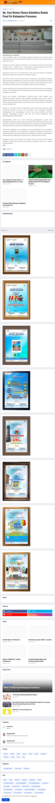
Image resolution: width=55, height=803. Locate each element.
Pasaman (11, 9)
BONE (10, 780)
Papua (12, 757)
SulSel (30, 754)
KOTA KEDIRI (18, 789)
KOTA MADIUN (7, 792)
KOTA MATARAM (39, 792)
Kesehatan (43, 754)
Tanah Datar (18, 768)
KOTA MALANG (17, 792)
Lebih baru (4, 230)
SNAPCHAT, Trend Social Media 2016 (22, 709)
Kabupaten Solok (8, 768)
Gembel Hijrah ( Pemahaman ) (11, 640)
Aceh (18, 757)
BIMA (5, 780)
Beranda (5, 9)
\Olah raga (26, 768)
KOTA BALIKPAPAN (8, 783)
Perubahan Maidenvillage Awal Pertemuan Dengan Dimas (37, 660)
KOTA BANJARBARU (21, 783)
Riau (23, 757)
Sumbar (6, 754)
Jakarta (12, 754)
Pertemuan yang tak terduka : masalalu (40, 640)
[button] (2, 2)
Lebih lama (50, 230)
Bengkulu (6, 757)
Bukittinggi (32, 780)
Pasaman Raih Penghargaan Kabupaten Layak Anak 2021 (14, 204)
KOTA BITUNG (15, 786)
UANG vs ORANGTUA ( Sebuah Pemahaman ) (11, 660)
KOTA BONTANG (36, 786)
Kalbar (36, 754)
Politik (18, 754)
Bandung (17, 780)
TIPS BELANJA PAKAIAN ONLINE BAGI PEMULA (24, 695)
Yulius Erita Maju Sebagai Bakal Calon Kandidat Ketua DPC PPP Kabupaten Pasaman (39, 182)
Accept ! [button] (5, 799)
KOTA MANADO (28, 792)
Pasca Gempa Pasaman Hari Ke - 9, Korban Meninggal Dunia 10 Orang (13, 181)
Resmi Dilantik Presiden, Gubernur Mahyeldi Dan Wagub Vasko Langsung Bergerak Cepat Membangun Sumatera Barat (31, 703)
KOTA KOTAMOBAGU (29, 789)
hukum (24, 754)
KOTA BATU (45, 783)
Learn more (34, 796)
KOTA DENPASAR (8, 789)
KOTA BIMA (7, 786)
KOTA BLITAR (25, 786)
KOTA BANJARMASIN (34, 783)
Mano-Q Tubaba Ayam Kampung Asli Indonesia (22, 688)
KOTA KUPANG (41, 789)
